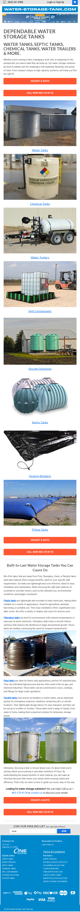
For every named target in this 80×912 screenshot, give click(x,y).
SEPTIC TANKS (7, 865)
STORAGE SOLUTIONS (10, 875)
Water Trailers (40, 257)
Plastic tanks (10, 600)
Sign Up (60, 2)
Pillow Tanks (40, 529)
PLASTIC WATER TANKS (52, 875)
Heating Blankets (40, 476)
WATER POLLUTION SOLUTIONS (55, 878)
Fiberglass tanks (12, 617)
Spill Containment (39, 311)
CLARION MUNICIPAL (51, 869)
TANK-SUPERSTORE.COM (52, 872)
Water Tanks (40, 150)
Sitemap (30, 909)
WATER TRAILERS (9, 862)
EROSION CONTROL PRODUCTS (55, 862)
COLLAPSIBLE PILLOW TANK (53, 865)
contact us (37, 792)
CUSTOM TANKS (8, 878)
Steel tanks (9, 680)
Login (50, 2)
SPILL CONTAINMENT (10, 872)
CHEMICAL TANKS (9, 869)
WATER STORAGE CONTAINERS (55, 881)
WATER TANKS (7, 859)
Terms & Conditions (54, 851)
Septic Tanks (40, 422)
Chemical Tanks (40, 203)
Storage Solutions (40, 368)
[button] (40, 123)
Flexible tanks (10, 698)
